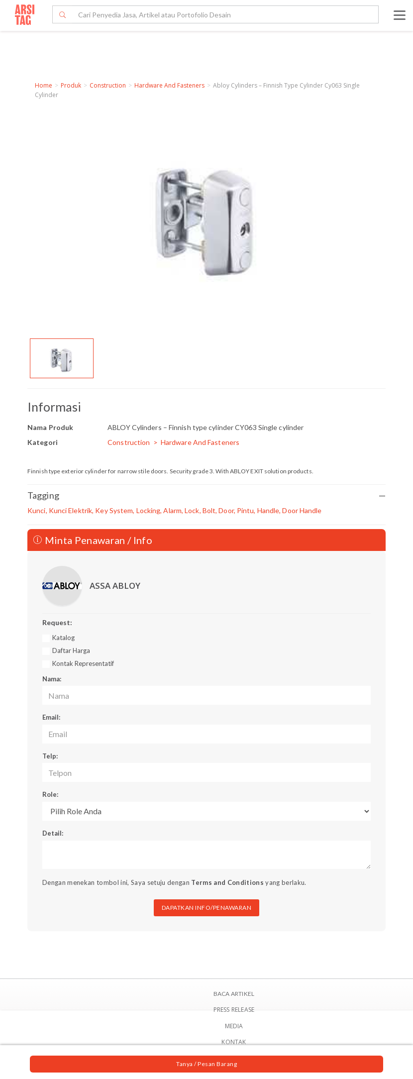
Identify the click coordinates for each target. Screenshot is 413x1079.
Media (234, 1026)
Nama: (51, 679)
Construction (108, 85)
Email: (51, 717)
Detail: (52, 833)
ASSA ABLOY (115, 585)
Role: (50, 794)
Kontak (233, 1042)
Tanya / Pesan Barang (206, 1064)
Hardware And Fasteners (169, 85)
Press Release (234, 1009)
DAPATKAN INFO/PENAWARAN (207, 907)
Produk (71, 85)
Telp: (50, 756)
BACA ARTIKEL (233, 993)
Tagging (206, 495)
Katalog (63, 638)
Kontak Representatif (83, 663)
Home (43, 85)
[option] (61, 358)
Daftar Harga (71, 650)
